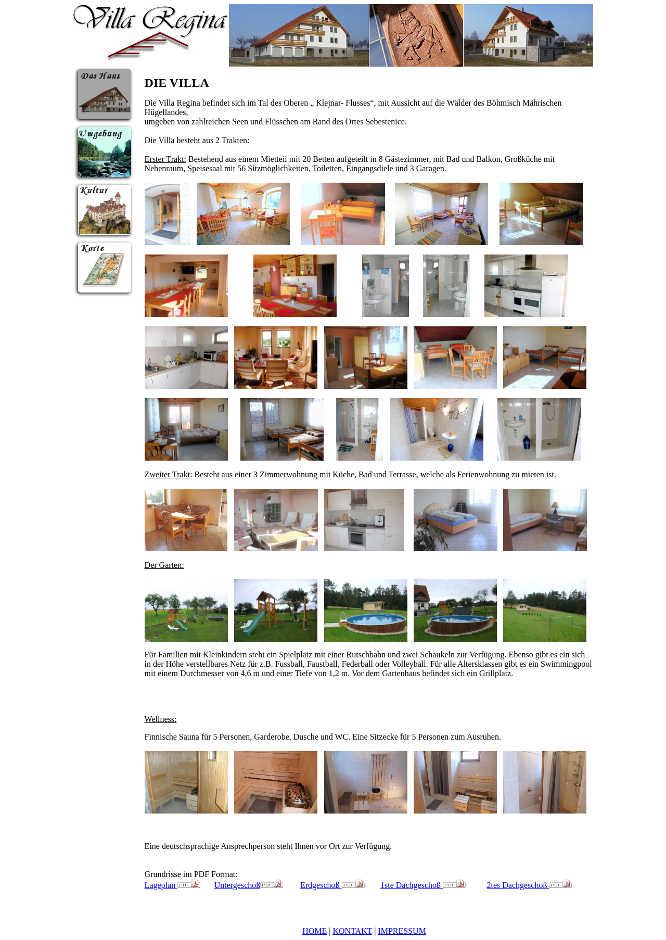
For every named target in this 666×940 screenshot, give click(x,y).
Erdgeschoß (332, 885)
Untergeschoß (249, 885)
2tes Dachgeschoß (529, 885)
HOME (314, 930)
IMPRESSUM (402, 930)
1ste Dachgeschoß (423, 885)
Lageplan (173, 885)
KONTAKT (352, 930)
